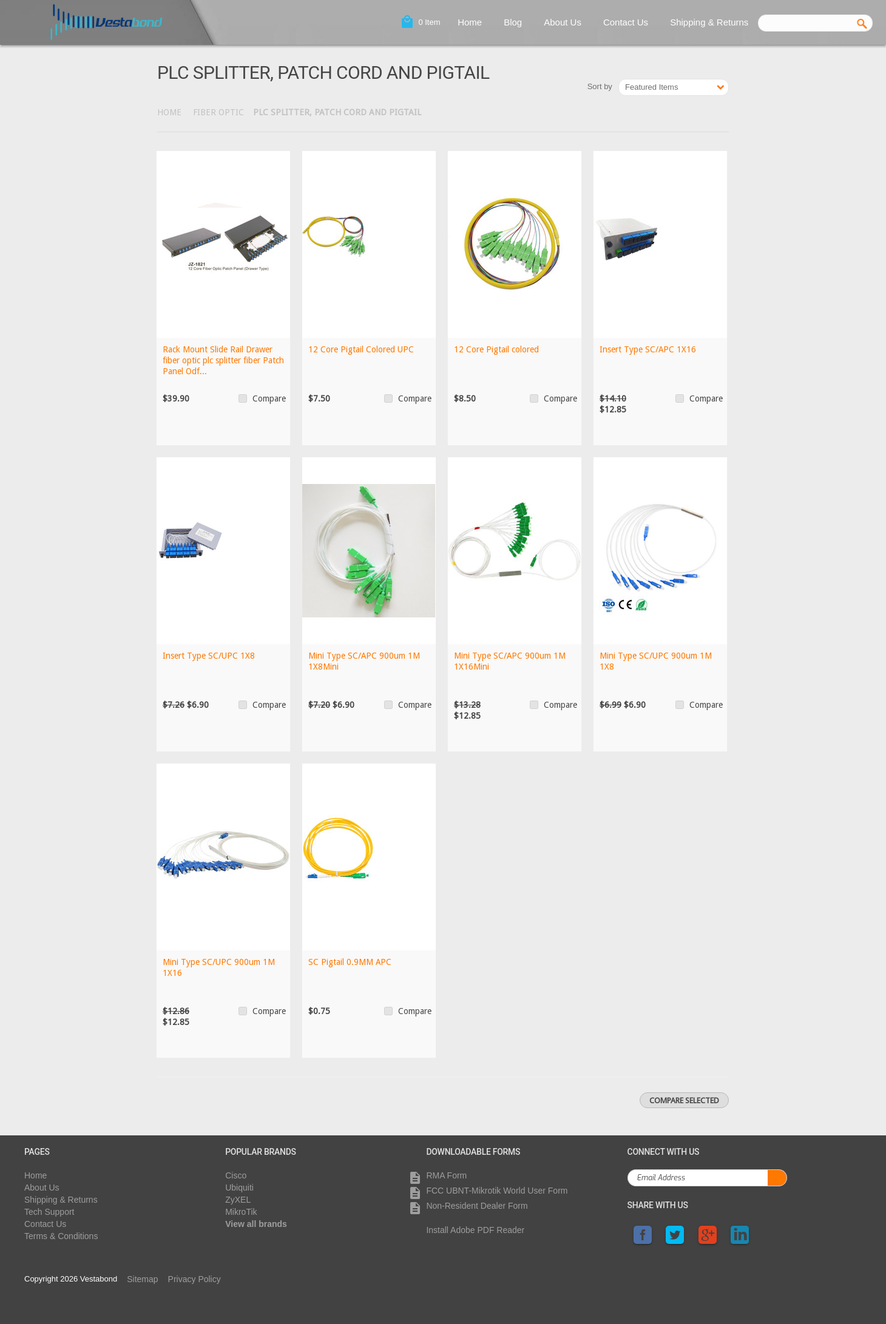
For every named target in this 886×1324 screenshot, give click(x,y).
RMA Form (446, 1175)
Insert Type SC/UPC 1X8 (209, 655)
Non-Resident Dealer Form (476, 1206)
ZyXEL (238, 1200)
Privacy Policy (194, 1279)
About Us (562, 22)
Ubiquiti (239, 1187)
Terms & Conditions (61, 1236)
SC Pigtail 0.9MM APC (350, 962)
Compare (269, 398)
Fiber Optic (218, 112)
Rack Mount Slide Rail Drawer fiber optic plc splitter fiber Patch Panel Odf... (223, 360)
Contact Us (625, 22)
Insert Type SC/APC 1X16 (648, 349)
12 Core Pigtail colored (496, 349)
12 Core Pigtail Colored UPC (361, 349)
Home (470, 22)
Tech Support (49, 1212)
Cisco (235, 1175)
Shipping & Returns (709, 22)
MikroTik (241, 1212)
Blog (513, 22)
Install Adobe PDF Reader (475, 1230)
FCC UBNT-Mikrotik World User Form (496, 1190)
